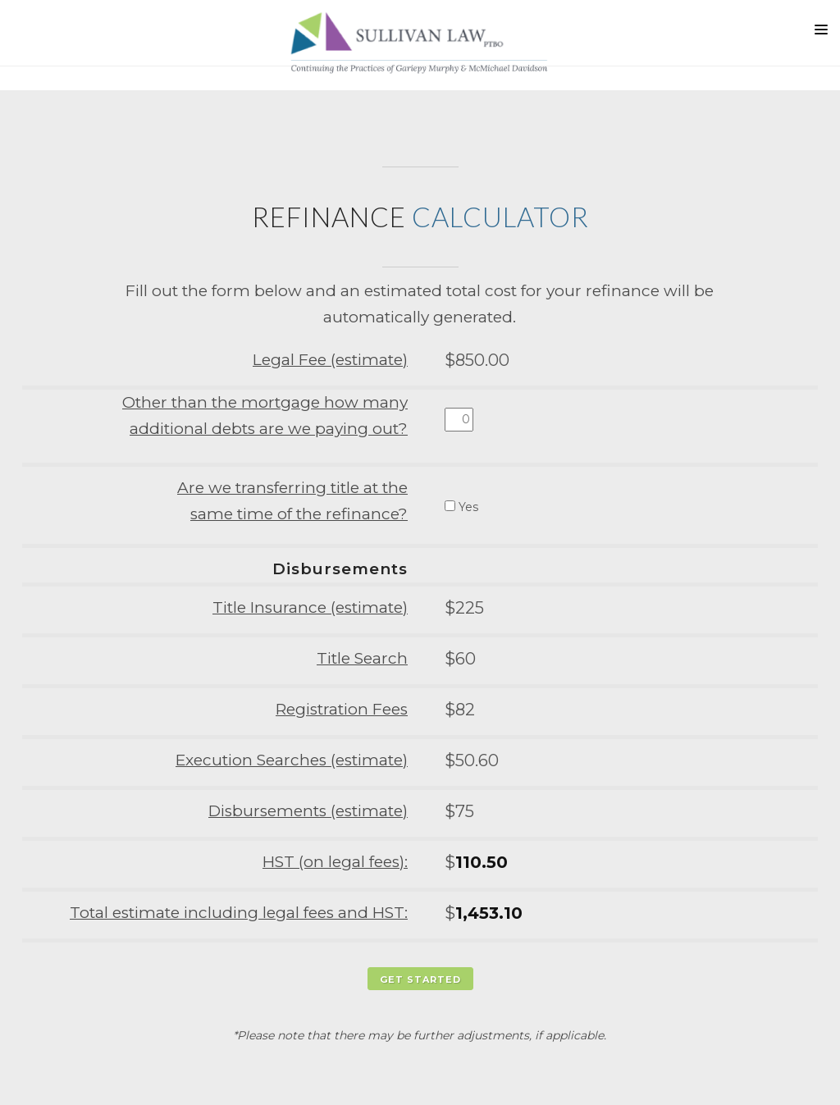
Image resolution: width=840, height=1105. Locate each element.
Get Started (420, 979)
